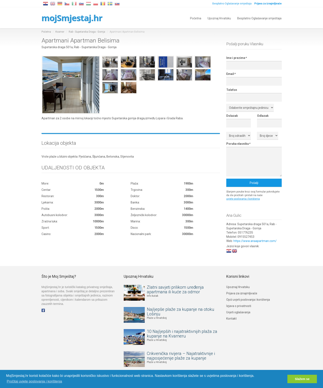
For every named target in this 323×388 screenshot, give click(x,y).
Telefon (231, 90)
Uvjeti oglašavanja (238, 312)
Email (230, 74)
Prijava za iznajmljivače (241, 293)
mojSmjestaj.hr (72, 18)
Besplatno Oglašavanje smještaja (232, 3)
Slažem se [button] (302, 379)
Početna (195, 18)
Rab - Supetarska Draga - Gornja (87, 31)
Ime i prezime (236, 58)
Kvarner (59, 31)
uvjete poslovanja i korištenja (243, 198)
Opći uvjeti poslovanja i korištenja (248, 299)
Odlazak (263, 115)
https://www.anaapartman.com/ (255, 241)
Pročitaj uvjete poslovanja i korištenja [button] (34, 381)
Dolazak (232, 115)
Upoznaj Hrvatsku (219, 18)
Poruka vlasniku (238, 143)
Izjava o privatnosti (238, 306)
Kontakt (231, 318)
